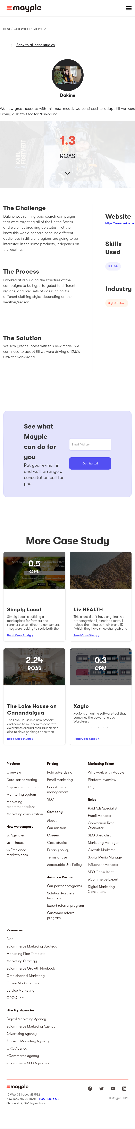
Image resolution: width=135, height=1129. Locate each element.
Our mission (56, 828)
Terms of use (57, 857)
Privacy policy (58, 850)
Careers (53, 835)
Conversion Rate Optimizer (101, 825)
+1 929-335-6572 (48, 1098)
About (52, 820)
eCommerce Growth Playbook (31, 968)
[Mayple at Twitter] (101, 1088)
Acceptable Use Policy (64, 865)
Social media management (57, 789)
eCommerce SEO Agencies (28, 1063)
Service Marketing (20, 990)
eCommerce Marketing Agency (31, 1026)
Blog (10, 939)
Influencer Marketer (103, 865)
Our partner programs (64, 886)
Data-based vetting (22, 780)
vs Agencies (16, 835)
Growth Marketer (101, 850)
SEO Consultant (101, 872)
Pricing (52, 764)
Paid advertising (59, 772)
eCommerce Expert (103, 879)
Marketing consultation (25, 814)
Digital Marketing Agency (26, 1019)
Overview (14, 772)
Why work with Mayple (106, 772)
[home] (24, 8)
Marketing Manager (103, 843)
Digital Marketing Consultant (101, 889)
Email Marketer (99, 816)
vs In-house (16, 843)
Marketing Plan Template (26, 954)
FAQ (91, 787)
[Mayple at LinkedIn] (124, 1088)
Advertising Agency (22, 1034)
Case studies (57, 843)
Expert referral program (65, 905)
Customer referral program (61, 915)
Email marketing (60, 780)
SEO (50, 799)
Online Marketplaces (23, 983)
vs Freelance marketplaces (17, 852)
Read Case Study (19, 635)
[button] (129, 8)
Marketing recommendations (21, 804)
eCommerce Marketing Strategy (32, 946)
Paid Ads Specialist (102, 808)
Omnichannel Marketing (26, 976)
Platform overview (102, 780)
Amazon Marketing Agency (28, 1041)
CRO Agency (17, 1048)
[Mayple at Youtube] (113, 1088)
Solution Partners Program (60, 895)
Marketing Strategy (22, 961)
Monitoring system (21, 794)
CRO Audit (15, 998)
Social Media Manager (105, 857)
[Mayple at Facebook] (90, 1088)
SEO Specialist (99, 835)
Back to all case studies (35, 45)
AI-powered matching (24, 787)
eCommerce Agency (23, 1056)
